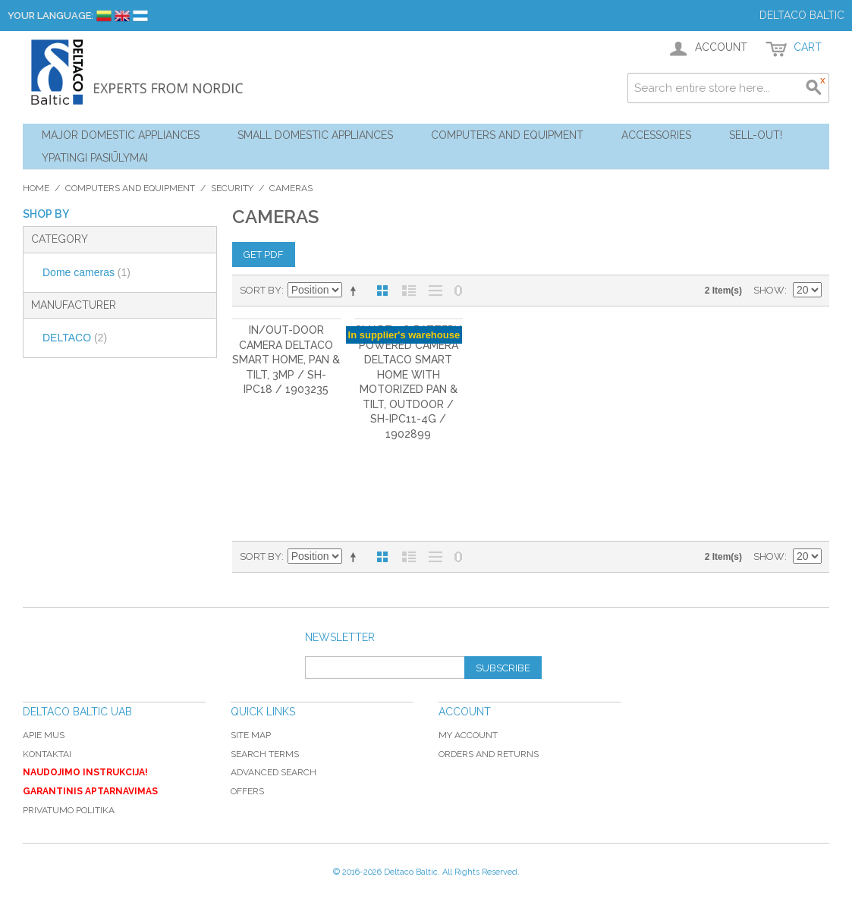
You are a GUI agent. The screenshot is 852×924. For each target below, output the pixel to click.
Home (36, 188)
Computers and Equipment (507, 135)
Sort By (260, 290)
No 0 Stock (458, 290)
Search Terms (265, 754)
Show (768, 290)
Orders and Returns (489, 754)
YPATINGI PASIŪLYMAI (95, 158)
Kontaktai (47, 754)
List (409, 290)
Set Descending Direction (355, 290)
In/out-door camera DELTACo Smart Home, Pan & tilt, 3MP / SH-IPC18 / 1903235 (286, 359)
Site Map (251, 735)
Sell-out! (755, 135)
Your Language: (50, 15)
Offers (247, 791)
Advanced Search (273, 772)
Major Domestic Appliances (121, 135)
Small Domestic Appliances (315, 135)
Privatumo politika (69, 810)
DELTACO (74, 338)
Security (232, 188)
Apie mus (43, 735)
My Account (468, 735)
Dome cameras (86, 272)
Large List (435, 290)
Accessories (656, 135)
